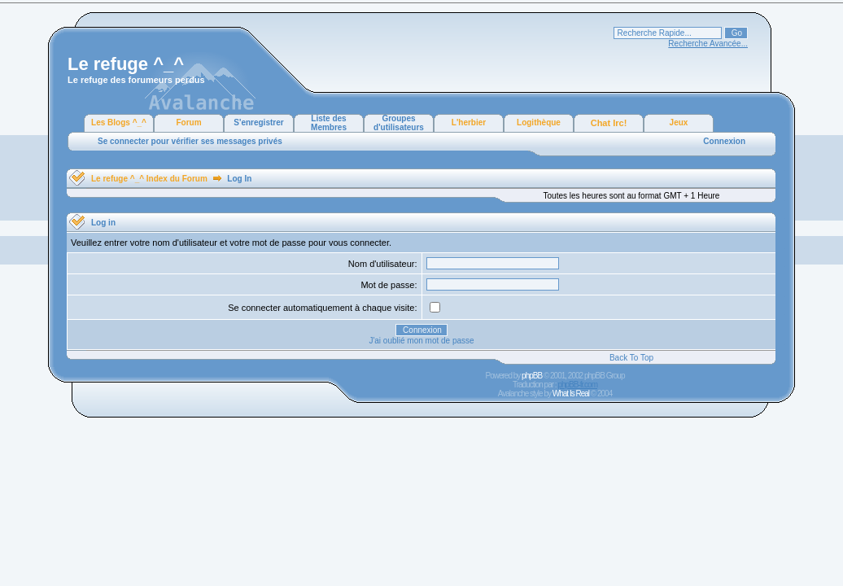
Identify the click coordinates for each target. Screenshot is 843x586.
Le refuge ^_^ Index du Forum (149, 178)
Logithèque (539, 122)
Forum (188, 122)
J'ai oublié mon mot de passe (421, 340)
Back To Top (631, 357)
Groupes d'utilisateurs (398, 123)
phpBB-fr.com (577, 384)
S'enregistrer (258, 122)
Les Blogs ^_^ (118, 122)
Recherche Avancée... (708, 43)
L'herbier (469, 122)
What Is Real (571, 393)
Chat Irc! (609, 123)
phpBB (532, 375)
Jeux (679, 122)
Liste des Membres (329, 123)
